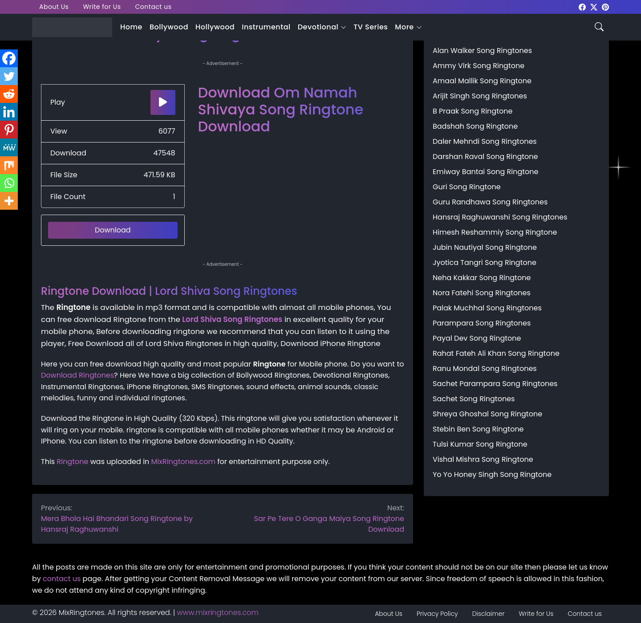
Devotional (318, 27)
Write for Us (102, 6)
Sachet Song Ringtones (474, 399)
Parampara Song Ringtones (482, 323)
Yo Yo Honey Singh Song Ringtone (492, 474)
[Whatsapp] (9, 183)
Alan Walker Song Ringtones (482, 50)
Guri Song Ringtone (467, 187)
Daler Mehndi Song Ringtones (485, 141)
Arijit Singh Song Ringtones (480, 96)
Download (113, 230)
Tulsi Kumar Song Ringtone (480, 444)
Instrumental (266, 27)
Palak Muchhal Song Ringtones (487, 308)
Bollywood (169, 27)
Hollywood (215, 27)
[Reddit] (9, 94)
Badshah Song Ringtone (475, 126)
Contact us (153, 6)
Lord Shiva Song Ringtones (232, 319)
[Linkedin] (9, 112)
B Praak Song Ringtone (472, 111)
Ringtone (72, 461)
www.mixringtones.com (218, 612)
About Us (54, 6)
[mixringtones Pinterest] (605, 6)
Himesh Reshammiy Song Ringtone (495, 232)
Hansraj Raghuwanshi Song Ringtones (500, 217)
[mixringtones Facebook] (582, 6)
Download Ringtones (77, 375)
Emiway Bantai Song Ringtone (485, 172)
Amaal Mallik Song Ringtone (482, 81)
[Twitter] (9, 76)
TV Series (370, 27)
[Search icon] (599, 26)
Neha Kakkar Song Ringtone (482, 278)
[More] (9, 201)
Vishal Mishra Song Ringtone (483, 459)
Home (131, 27)
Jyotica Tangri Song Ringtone (484, 262)
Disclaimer (488, 613)
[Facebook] (9, 58)
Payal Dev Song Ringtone (477, 338)
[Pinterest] (9, 129)
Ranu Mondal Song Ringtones (485, 368)
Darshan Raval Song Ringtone (485, 156)
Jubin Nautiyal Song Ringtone (485, 247)
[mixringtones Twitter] (593, 6)
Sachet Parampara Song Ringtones (495, 384)
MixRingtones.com (183, 461)
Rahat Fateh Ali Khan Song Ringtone (496, 353)
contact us (62, 579)
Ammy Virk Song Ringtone (478, 66)
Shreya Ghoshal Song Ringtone (487, 414)
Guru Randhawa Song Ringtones (490, 202)
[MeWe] (9, 147)
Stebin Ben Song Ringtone (478, 429)
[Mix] (9, 165)
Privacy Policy (437, 613)
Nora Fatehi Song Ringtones (482, 293)
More (404, 27)
